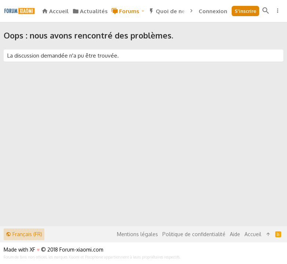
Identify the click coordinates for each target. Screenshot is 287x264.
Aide (235, 234)
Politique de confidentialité (193, 234)
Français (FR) (24, 234)
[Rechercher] (265, 11)
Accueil (252, 234)
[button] (143, 11)
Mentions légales (137, 234)
